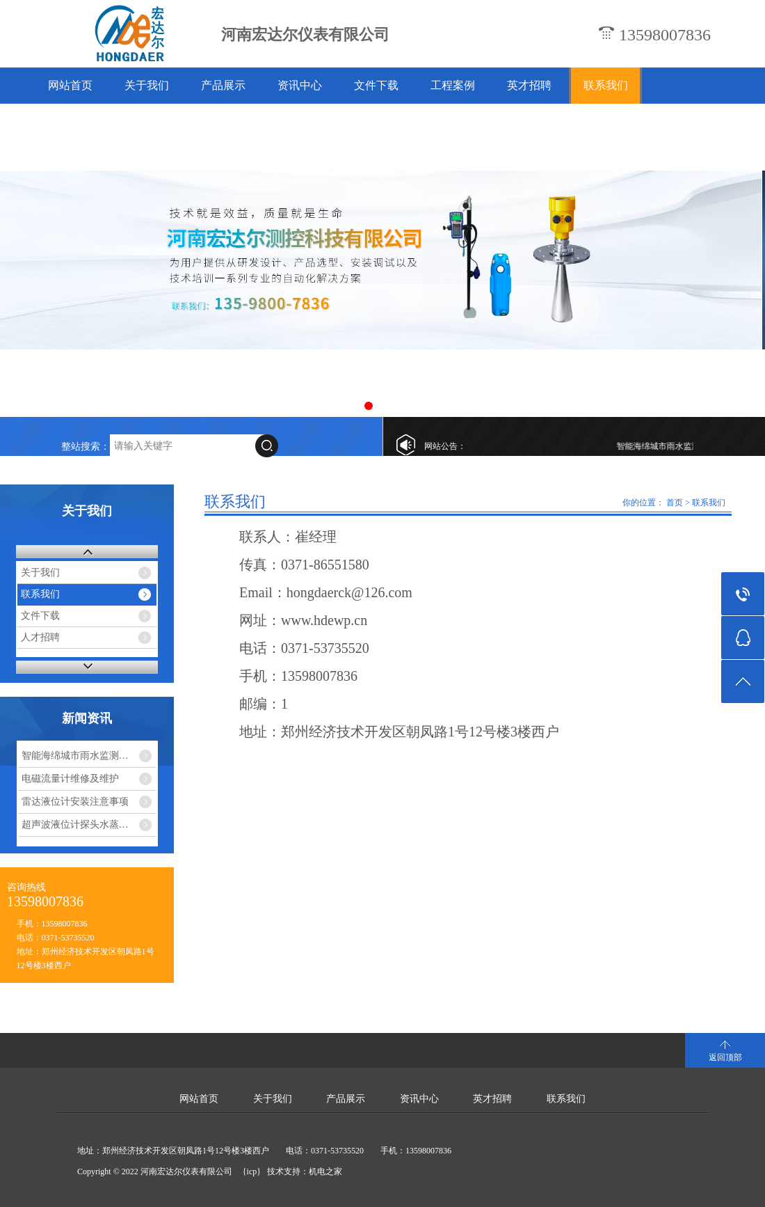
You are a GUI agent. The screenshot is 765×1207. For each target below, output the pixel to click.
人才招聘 (40, 637)
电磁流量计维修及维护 (70, 778)
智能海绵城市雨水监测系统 (677, 446)
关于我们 (146, 85)
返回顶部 (725, 1057)
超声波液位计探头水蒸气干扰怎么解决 (89, 824)
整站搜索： (85, 446)
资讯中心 (299, 85)
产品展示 (223, 85)
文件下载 (376, 85)
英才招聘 (529, 85)
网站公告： (445, 446)
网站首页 (70, 85)
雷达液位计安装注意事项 (75, 801)
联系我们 (605, 85)
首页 (674, 502)
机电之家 (325, 1171)
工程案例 (452, 85)
